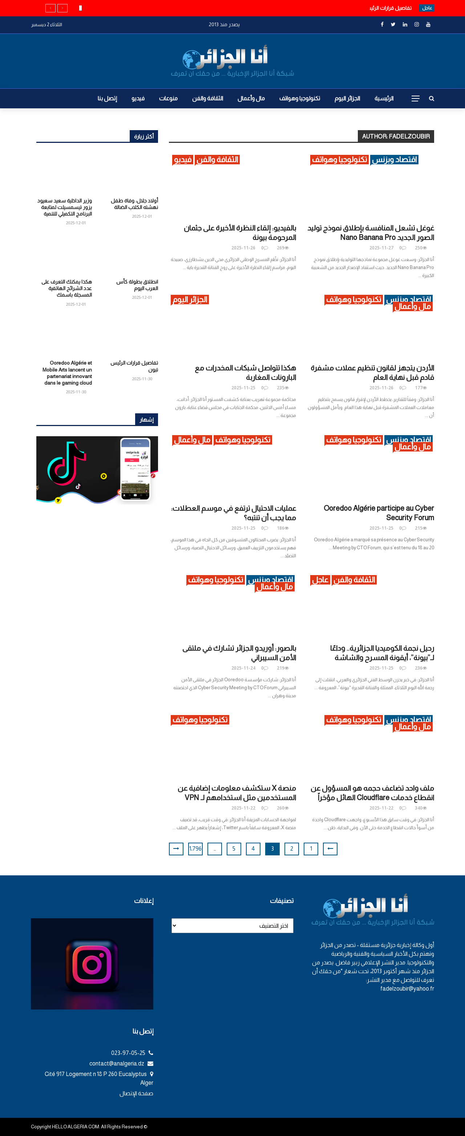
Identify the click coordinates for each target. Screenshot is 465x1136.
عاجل (320, 579)
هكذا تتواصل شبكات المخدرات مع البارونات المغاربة (245, 372)
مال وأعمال (251, 98)
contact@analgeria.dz (121, 1063)
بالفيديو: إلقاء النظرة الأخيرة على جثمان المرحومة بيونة (240, 232)
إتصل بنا (107, 98)
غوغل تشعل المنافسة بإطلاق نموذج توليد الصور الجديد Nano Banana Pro (370, 232)
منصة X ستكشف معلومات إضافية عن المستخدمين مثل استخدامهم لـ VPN (237, 793)
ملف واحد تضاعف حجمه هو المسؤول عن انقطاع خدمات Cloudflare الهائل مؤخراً (372, 793)
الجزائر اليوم (347, 98)
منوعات (168, 98)
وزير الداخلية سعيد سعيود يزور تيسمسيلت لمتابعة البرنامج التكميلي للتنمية (64, 207)
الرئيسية (384, 98)
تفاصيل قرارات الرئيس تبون (382, 8)
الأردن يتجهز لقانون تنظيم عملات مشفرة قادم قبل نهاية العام (372, 372)
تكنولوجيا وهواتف (299, 98)
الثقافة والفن (207, 98)
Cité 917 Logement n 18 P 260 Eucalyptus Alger (99, 1078)
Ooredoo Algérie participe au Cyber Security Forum (379, 513)
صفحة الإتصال (136, 1093)
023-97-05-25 (132, 1053)
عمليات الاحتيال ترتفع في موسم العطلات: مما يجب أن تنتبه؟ (233, 513)
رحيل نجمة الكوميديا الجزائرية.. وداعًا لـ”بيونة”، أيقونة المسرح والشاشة (382, 653)
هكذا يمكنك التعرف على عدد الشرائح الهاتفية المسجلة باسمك (66, 288)
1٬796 (195, 849)
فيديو (138, 98)
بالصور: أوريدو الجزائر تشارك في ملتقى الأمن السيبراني (239, 653)
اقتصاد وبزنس (394, 159)
